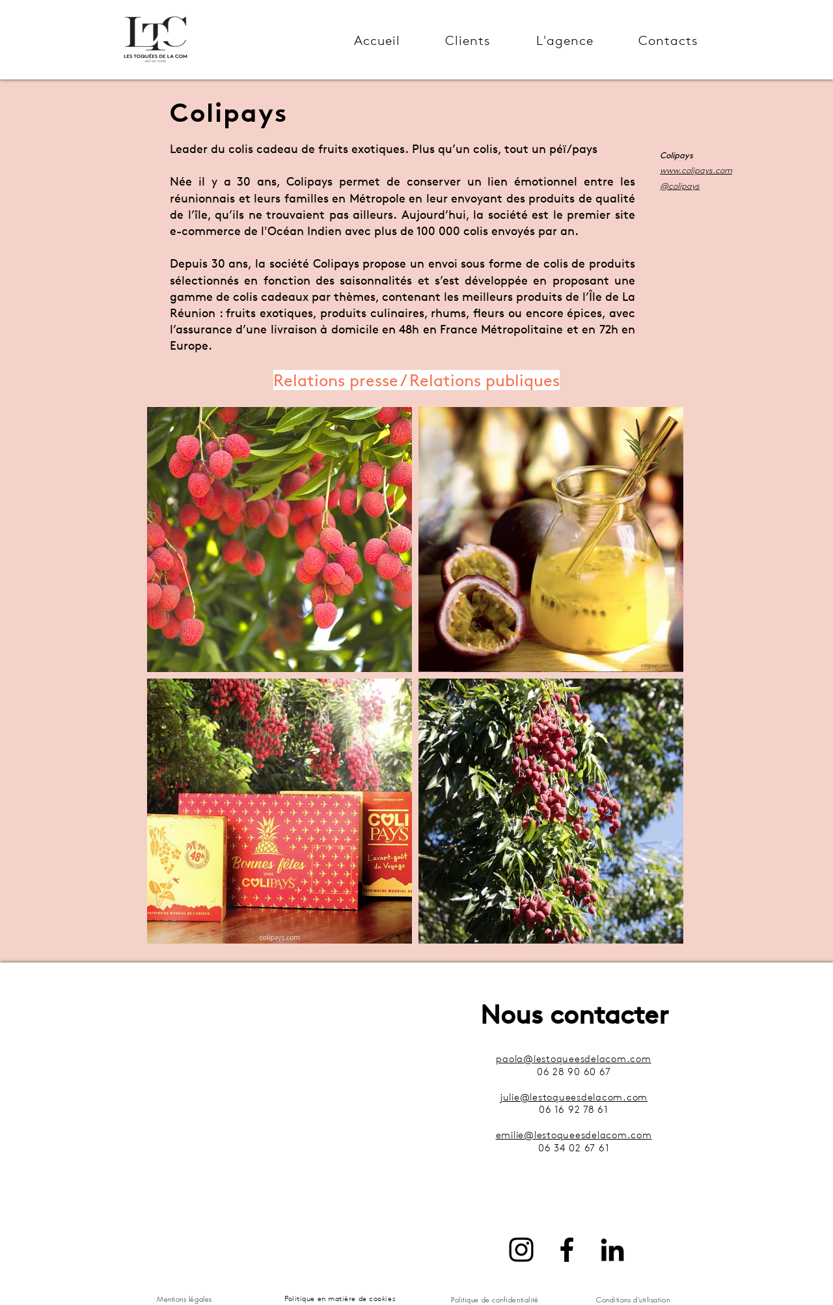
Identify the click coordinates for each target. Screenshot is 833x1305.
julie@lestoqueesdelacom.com (574, 1097)
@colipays (680, 185)
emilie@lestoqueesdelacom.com (574, 1135)
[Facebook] (567, 1249)
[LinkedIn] (612, 1249)
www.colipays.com (696, 170)
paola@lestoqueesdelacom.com (573, 1058)
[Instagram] (521, 1249)
